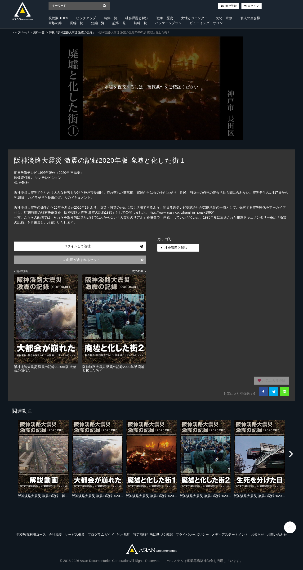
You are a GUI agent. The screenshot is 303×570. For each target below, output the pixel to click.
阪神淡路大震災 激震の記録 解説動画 (46, 496)
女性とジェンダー (194, 18)
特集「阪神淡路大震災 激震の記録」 (72, 32)
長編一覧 (76, 23)
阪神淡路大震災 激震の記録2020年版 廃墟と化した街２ (221, 496)
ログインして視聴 (103, 246)
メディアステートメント (230, 534)
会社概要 (55, 534)
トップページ (20, 32)
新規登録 (231, 6)
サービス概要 (75, 534)
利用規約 (123, 534)
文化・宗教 (224, 18)
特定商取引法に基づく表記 (153, 534)
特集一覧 (110, 18)
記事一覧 (119, 23)
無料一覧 (140, 23)
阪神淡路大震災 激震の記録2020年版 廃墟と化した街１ (167, 496)
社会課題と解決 (136, 18)
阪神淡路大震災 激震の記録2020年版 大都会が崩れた (111, 496)
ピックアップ (86, 18)
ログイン (253, 6)
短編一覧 (97, 23)
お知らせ (257, 534)
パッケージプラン (168, 23)
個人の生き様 (250, 18)
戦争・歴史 (164, 18)
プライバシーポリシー (192, 534)
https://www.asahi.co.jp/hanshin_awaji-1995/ (181, 212)
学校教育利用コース (31, 534)
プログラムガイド (101, 534)
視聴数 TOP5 (58, 18)
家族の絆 (55, 23)
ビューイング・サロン (206, 23)
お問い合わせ (277, 534)
